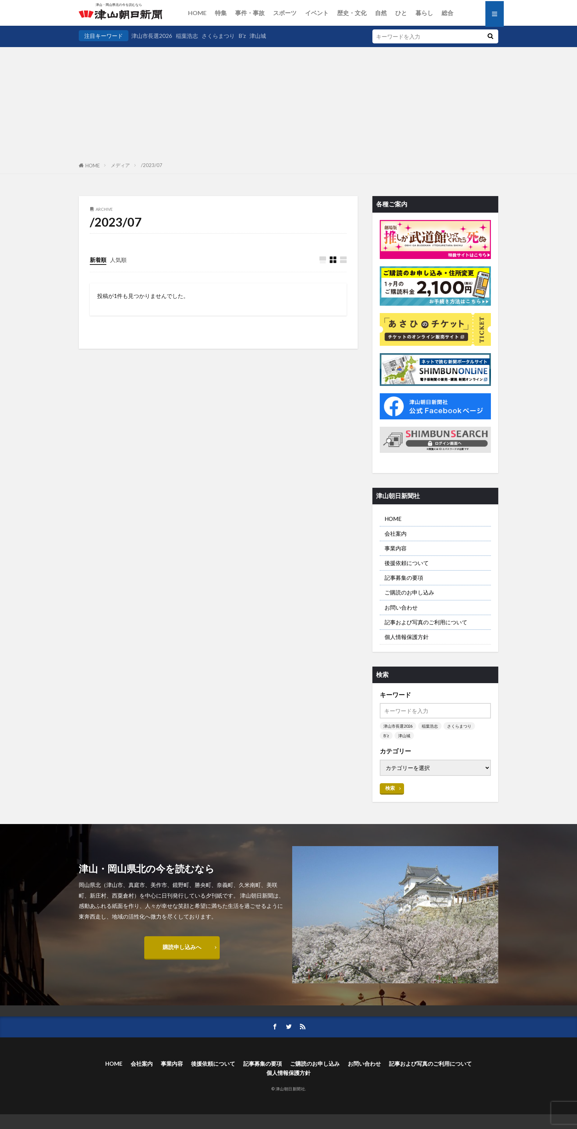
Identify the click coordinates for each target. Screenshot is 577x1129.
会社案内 (396, 533)
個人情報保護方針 (407, 636)
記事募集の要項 (404, 577)
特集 (221, 12)
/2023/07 (151, 165)
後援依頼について (407, 563)
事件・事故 (250, 12)
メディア (120, 165)
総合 (447, 12)
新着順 (98, 259)
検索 (390, 788)
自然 (381, 12)
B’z (242, 35)
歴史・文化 (352, 12)
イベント (317, 12)
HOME (197, 12)
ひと (401, 12)
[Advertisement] (288, 102)
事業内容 (396, 548)
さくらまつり (218, 35)
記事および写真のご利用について (426, 622)
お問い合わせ (401, 607)
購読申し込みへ (182, 947)
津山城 (257, 35)
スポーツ (285, 12)
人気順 (118, 259)
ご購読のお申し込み (409, 592)
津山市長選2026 (151, 35)
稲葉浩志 (187, 35)
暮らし (424, 12)
